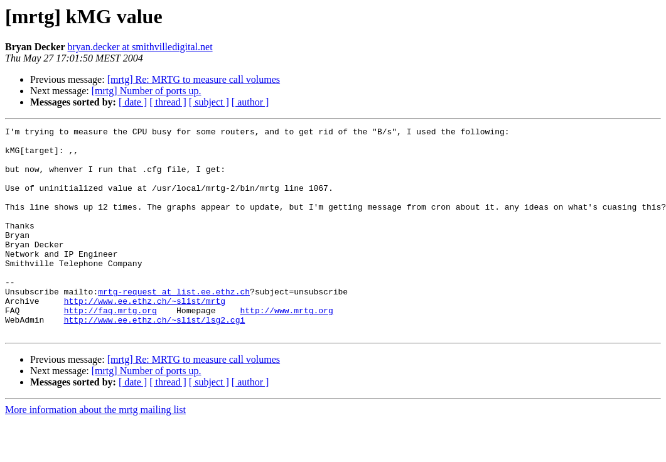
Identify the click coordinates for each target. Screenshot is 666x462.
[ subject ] (209, 102)
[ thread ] (167, 102)
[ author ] (250, 102)
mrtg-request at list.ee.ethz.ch (174, 325)
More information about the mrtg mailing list (95, 451)
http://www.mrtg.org (286, 347)
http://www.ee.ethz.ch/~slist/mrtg (144, 336)
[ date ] (133, 102)
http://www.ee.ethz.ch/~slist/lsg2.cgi (154, 359)
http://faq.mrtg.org (110, 347)
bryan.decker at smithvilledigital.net (140, 46)
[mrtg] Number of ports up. (146, 90)
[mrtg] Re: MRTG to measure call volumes (193, 79)
